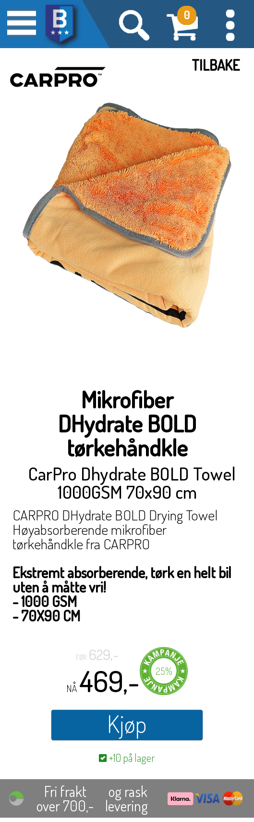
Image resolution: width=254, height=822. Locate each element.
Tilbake (216, 65)
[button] (230, 24)
